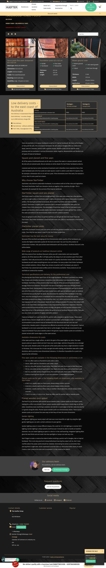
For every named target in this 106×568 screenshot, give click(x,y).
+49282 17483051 (24, 524)
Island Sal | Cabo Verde (47, 7)
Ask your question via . (10, 559)
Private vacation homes (34, 7)
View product (20, 86)
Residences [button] (25, 7)
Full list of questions (53, 487)
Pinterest (67, 500)
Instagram (58, 500)
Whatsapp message (60, 469)
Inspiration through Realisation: (61, 7)
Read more (89, 565)
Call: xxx (46, 469)
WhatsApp (91, 561)
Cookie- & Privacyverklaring (57, 557)
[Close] (99, 13)
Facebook (48, 500)
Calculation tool (90, 7)
